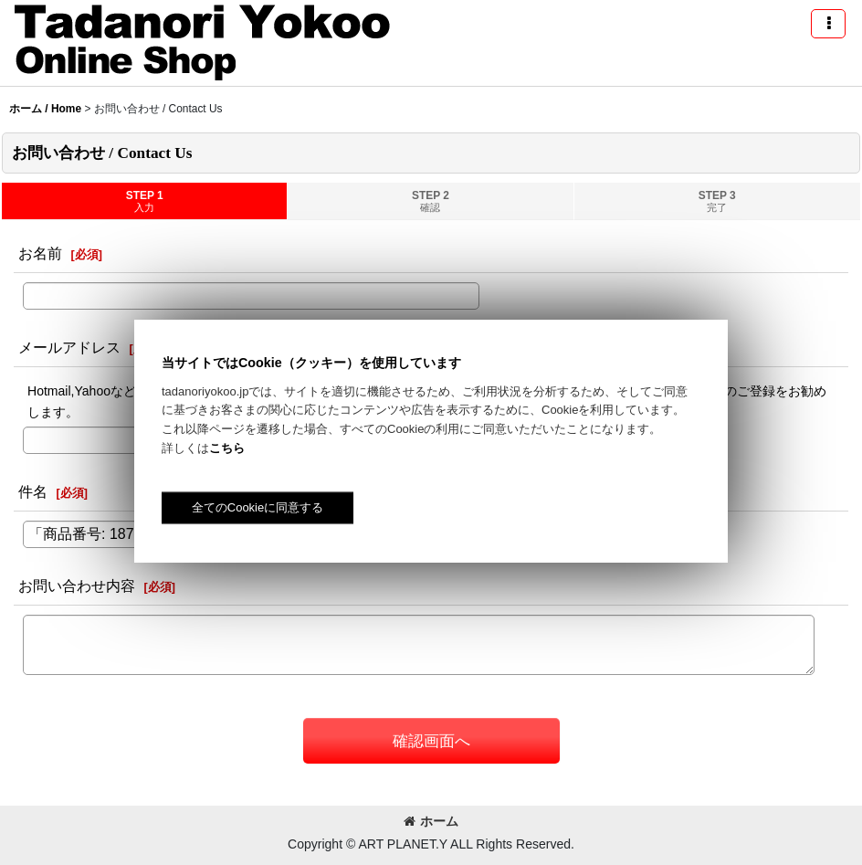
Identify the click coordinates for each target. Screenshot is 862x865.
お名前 (40, 253)
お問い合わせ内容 (76, 585)
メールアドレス (69, 347)
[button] (828, 23)
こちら (227, 448)
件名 (32, 491)
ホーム (431, 821)
